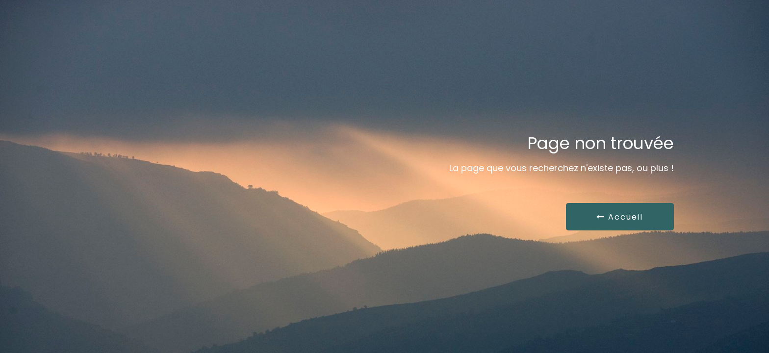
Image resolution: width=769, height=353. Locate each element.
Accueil (619, 217)
